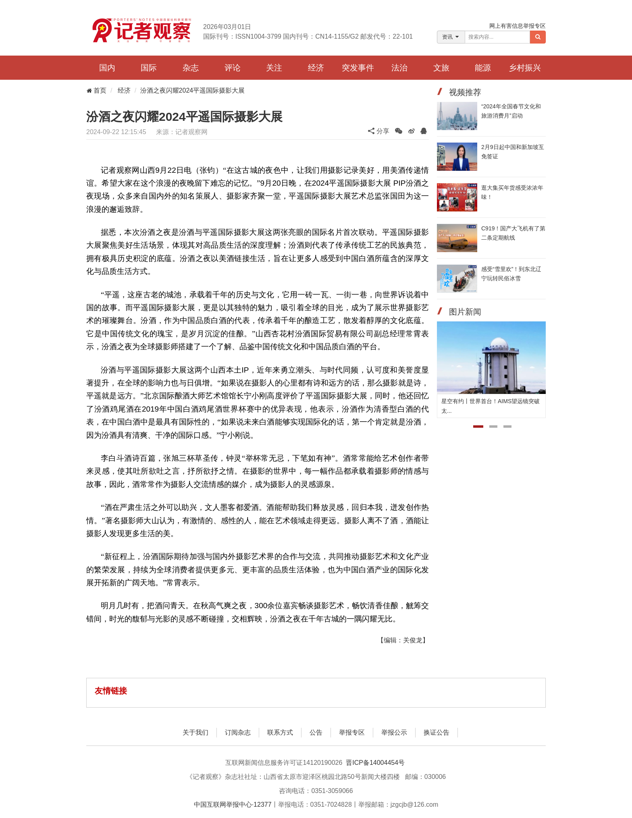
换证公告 (436, 732)
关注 (274, 67)
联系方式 (280, 732)
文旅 (441, 67)
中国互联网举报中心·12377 (233, 804)
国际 (149, 67)
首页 (96, 90)
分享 (378, 131)
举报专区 (352, 732)
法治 (399, 67)
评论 (233, 67)
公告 (316, 732)
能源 (483, 67)
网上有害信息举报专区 (517, 26)
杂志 (191, 67)
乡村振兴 (525, 67)
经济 (316, 67)
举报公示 (394, 732)
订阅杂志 (238, 732)
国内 (107, 67)
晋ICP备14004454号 (375, 762)
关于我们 (195, 732)
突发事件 (358, 67)
